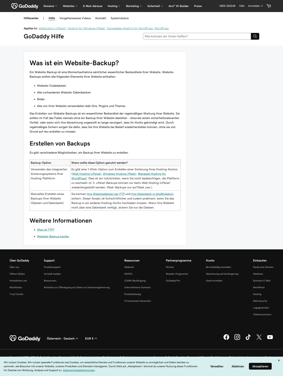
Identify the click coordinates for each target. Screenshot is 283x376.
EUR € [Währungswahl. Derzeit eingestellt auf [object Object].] (91, 338)
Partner (170, 267)
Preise (198, 6)
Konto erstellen (214, 280)
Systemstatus (120, 18)
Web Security (260, 301)
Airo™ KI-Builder (179, 6)
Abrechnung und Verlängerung (222, 274)
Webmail (129, 267)
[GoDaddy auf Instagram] (237, 339)
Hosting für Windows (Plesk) (86, 28)
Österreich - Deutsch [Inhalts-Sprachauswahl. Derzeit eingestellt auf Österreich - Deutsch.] (63, 338)
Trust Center (17, 294)
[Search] (255, 36)
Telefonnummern (262, 314)
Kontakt (100, 18)
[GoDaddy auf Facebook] (226, 339)
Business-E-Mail (261, 280)
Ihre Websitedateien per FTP (106, 193)
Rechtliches (16, 287)
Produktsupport (52, 267)
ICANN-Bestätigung (135, 280)
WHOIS (128, 274)
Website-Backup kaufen (53, 236)
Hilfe (52, 18)
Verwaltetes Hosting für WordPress (130, 28)
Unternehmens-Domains (137, 287)
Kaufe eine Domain (263, 267)
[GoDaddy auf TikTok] (248, 339)
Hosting (257, 294)
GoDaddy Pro (173, 280)
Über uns (14, 267)
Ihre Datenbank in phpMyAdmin (152, 193)
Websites (258, 274)
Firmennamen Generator (137, 301)
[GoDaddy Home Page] (25, 338)
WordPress (161, 28)
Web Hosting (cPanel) (86, 173)
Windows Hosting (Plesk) (119, 173)
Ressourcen (50, 280)
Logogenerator (261, 307)
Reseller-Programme (177, 274)
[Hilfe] (242, 5)
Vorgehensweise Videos (75, 18)
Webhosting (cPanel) (52, 28)
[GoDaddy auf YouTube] (270, 339)
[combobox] (197, 36)
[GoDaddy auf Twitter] (259, 339)
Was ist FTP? (45, 229)
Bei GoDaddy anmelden (218, 267)
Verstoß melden (52, 274)
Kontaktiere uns (18, 280)
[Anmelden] (256, 5)
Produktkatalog (132, 294)
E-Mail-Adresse (92, 6)
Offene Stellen (17, 274)
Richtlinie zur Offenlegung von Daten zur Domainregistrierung (77, 287)
